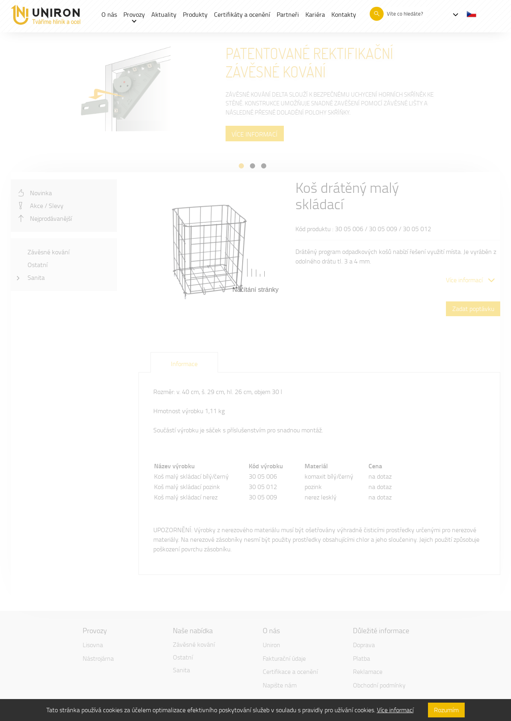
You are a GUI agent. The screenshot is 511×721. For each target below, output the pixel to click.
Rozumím (446, 709)
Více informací (395, 709)
